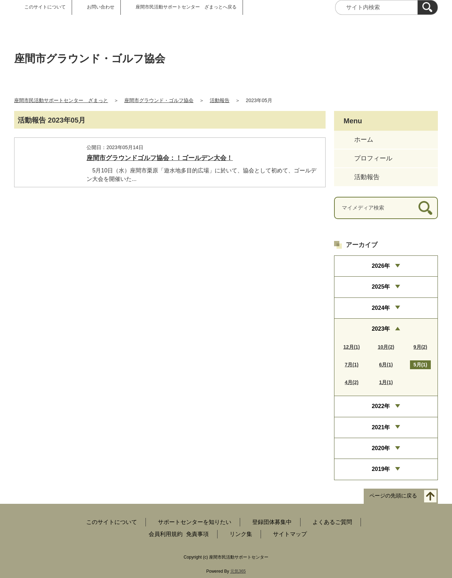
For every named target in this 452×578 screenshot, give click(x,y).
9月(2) (420, 347)
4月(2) (351, 382)
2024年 (381, 308)
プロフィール (373, 158)
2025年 (381, 287)
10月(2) (386, 347)
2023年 (381, 329)
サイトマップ (290, 534)
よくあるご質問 (332, 522)
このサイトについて (45, 7)
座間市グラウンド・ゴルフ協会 (159, 100)
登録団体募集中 (272, 522)
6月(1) (386, 364)
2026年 (381, 266)
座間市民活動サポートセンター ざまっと (61, 100)
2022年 (381, 406)
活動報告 (220, 100)
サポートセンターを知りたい (194, 522)
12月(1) (351, 347)
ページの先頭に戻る (393, 496)
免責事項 (197, 534)
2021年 (381, 427)
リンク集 (241, 534)
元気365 (238, 571)
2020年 (381, 448)
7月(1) (351, 364)
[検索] (427, 7)
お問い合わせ (100, 7)
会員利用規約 (166, 534)
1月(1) (386, 382)
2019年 (381, 469)
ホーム (363, 139)
